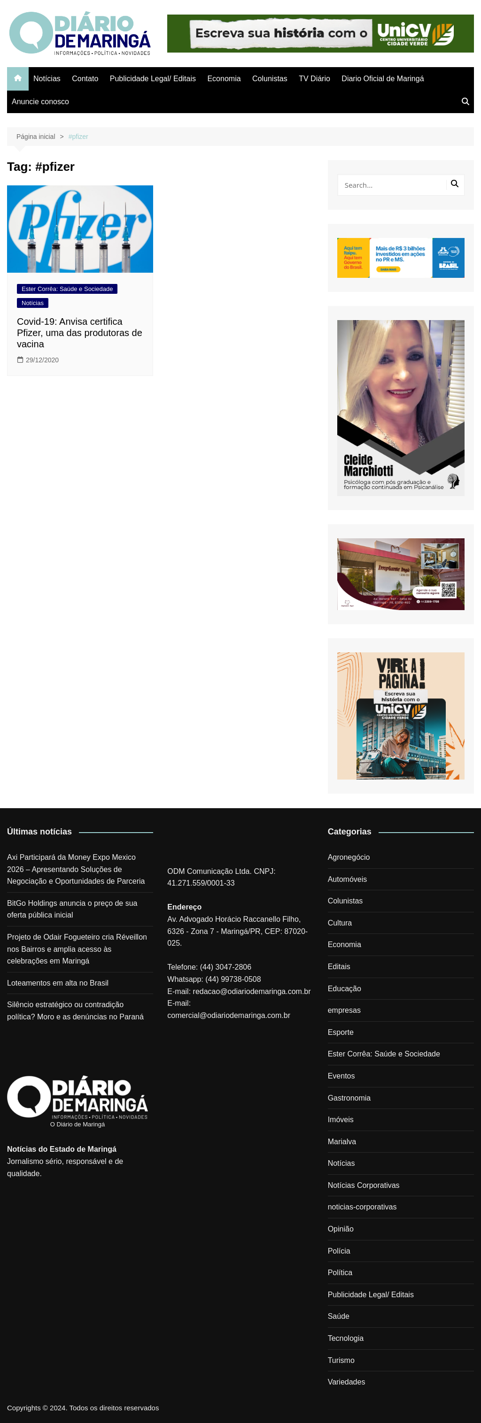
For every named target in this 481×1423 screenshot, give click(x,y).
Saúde (338, 1316)
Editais (339, 967)
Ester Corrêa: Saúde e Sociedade (67, 288)
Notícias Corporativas (364, 1185)
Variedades (346, 1382)
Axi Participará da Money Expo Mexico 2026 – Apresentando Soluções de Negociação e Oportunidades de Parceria (76, 869)
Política (340, 1273)
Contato (85, 79)
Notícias (47, 79)
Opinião (341, 1229)
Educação (344, 989)
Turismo (341, 1360)
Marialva (342, 1142)
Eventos (341, 1076)
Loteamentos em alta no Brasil (58, 983)
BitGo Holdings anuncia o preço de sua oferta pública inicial (72, 909)
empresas (344, 1010)
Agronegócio (349, 857)
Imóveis (341, 1120)
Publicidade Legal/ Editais (153, 79)
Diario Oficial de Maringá (382, 79)
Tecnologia (346, 1338)
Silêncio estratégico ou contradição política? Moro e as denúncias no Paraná (75, 1011)
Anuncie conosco (40, 102)
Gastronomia (349, 1098)
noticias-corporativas (362, 1207)
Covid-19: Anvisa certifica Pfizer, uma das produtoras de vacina (79, 332)
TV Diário (314, 79)
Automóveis (347, 879)
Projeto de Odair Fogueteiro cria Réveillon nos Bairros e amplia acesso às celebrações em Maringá (77, 949)
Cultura (340, 923)
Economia (223, 79)
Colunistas (269, 79)
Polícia (339, 1251)
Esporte (341, 1032)
